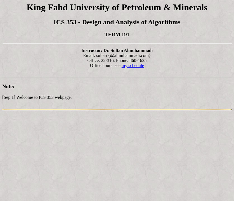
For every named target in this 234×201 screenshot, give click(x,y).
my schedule (133, 65)
